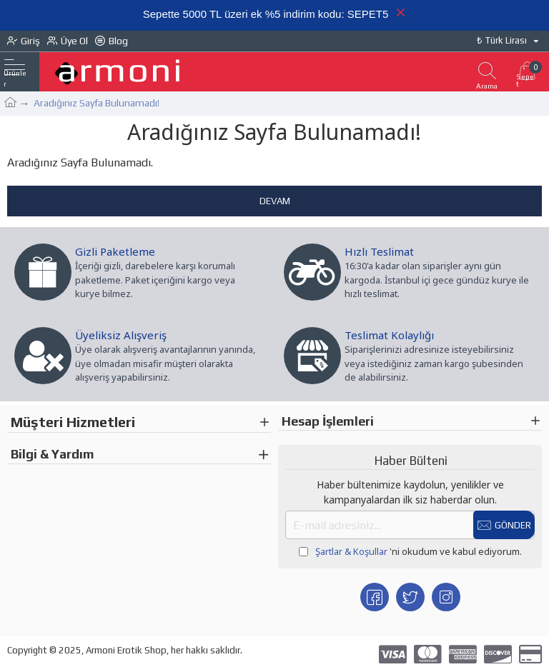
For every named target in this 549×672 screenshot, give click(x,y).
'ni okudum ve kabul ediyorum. (410, 552)
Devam (274, 201)
